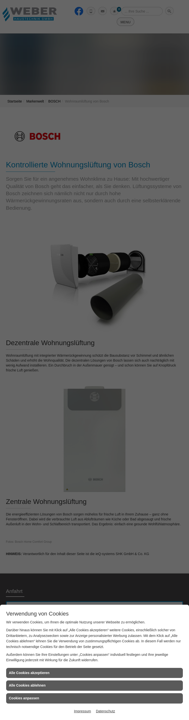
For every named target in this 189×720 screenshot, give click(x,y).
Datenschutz (105, 711)
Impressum (82, 711)
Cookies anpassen (24, 698)
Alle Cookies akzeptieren (29, 673)
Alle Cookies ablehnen (27, 685)
